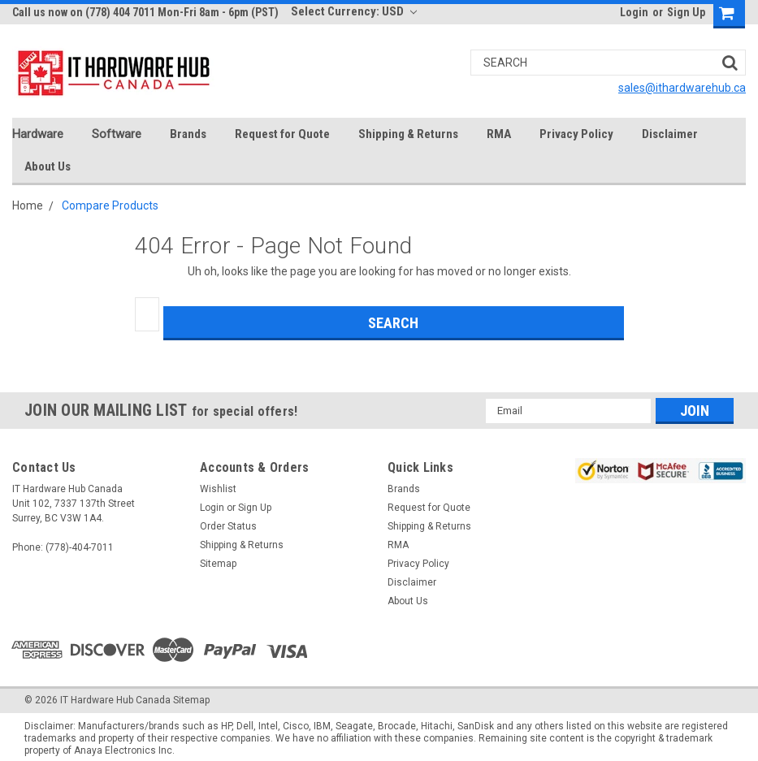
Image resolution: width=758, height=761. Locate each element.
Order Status (228, 526)
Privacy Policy (576, 134)
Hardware (37, 134)
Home (27, 205)
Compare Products (110, 205)
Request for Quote (282, 134)
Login (634, 12)
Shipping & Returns (408, 134)
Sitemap (218, 563)
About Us (47, 166)
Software (116, 134)
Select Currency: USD (354, 11)
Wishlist (218, 489)
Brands (188, 134)
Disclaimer (670, 134)
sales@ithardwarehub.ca (682, 87)
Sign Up (686, 12)
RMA (499, 134)
